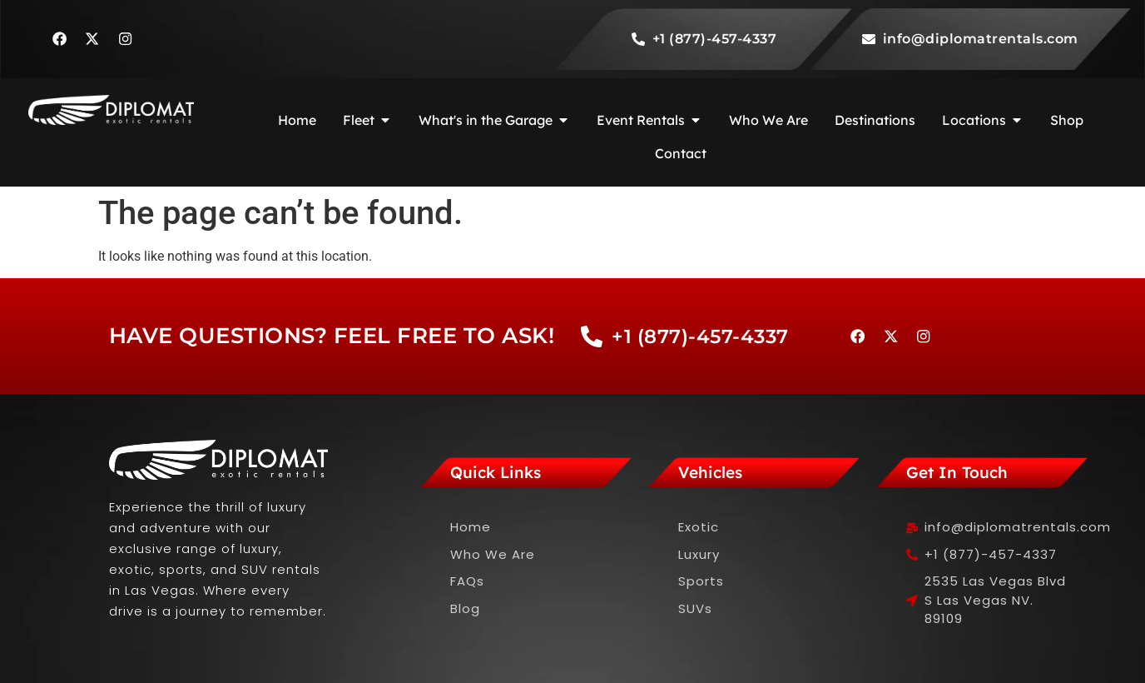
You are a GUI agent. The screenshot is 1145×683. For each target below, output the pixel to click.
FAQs (467, 581)
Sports (701, 581)
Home (470, 527)
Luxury (699, 554)
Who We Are (492, 554)
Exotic (698, 527)
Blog (465, 608)
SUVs (695, 608)
